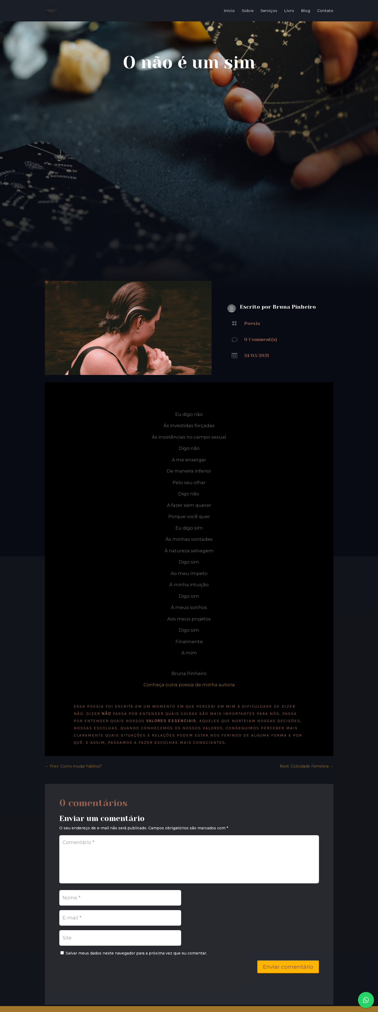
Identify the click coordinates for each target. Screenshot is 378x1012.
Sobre (248, 11)
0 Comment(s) (260, 339)
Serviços (268, 11)
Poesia (252, 323)
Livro (289, 11)
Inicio (229, 11)
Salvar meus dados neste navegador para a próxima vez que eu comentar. (136, 953)
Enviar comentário (288, 967)
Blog (305, 11)
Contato (325, 11)
